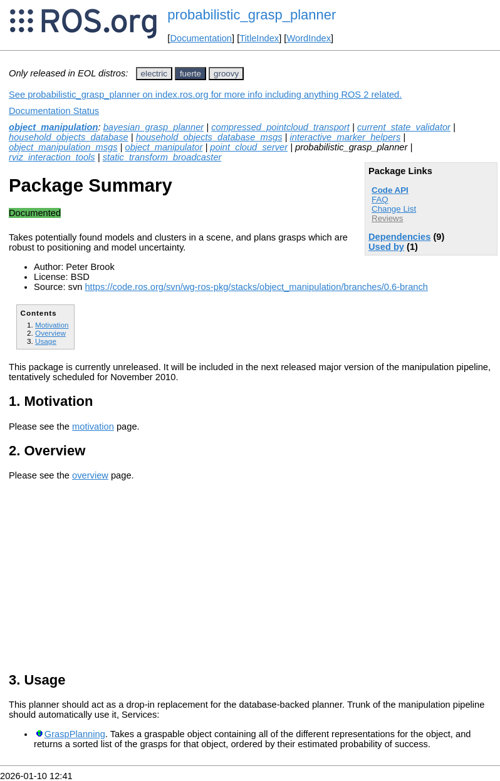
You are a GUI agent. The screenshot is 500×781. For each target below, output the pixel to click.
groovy (226, 73)
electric (154, 73)
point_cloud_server (249, 147)
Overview (50, 333)
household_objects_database (68, 137)
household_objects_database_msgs (209, 137)
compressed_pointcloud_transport (280, 127)
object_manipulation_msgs (63, 147)
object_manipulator (164, 147)
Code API (390, 190)
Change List (394, 209)
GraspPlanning (74, 734)
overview (90, 475)
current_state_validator (404, 127)
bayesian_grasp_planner (153, 127)
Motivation (51, 325)
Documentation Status (54, 111)
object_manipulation (53, 127)
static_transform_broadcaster (162, 157)
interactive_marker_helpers (344, 137)
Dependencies (399, 237)
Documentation (201, 38)
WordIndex (308, 38)
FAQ (380, 199)
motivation (93, 427)
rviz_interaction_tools (52, 157)
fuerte (190, 73)
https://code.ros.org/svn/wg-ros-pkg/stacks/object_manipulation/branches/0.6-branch (256, 287)
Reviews (387, 218)
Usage (45, 341)
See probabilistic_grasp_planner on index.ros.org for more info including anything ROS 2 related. (205, 95)
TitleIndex (259, 38)
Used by (386, 247)
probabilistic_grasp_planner (251, 15)
